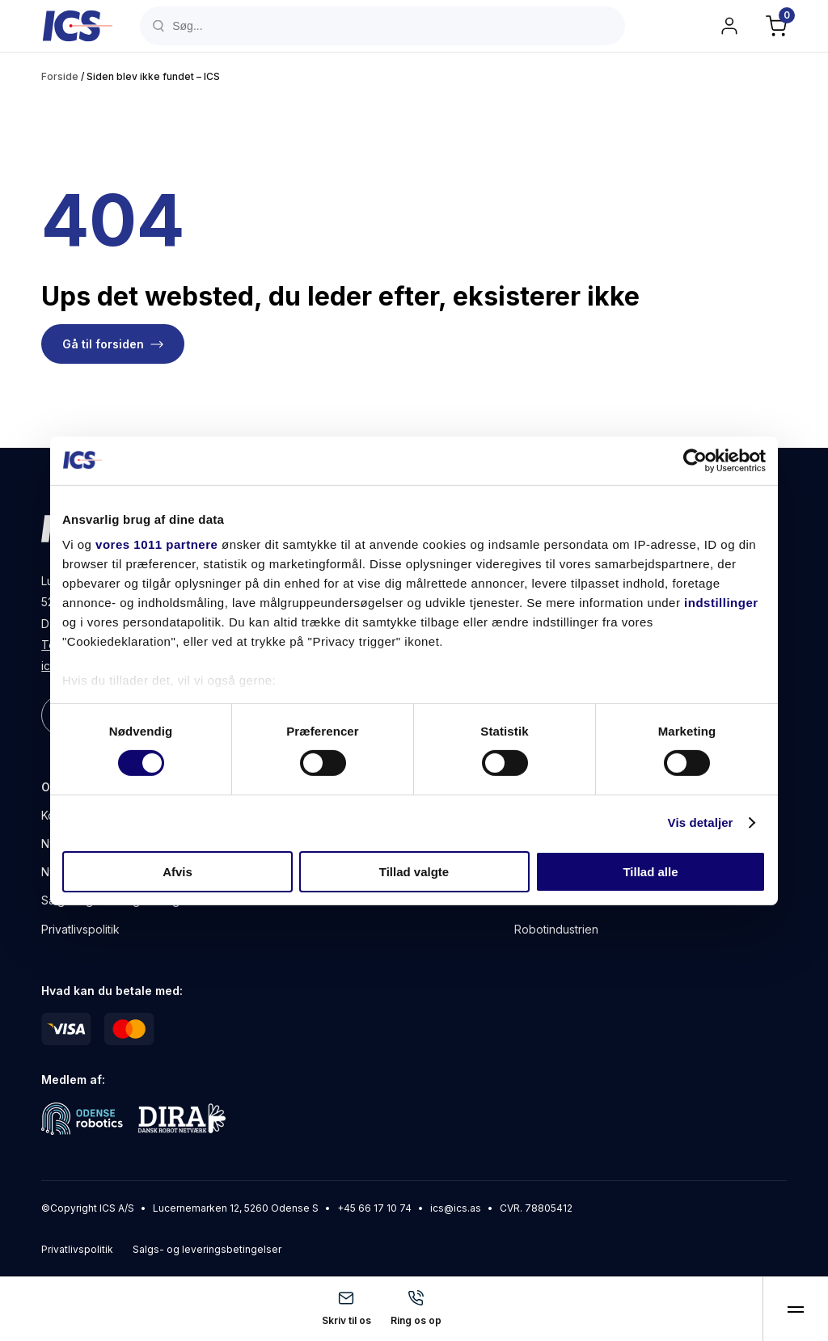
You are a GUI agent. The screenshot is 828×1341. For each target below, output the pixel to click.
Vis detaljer (700, 822)
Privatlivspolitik (80, 929)
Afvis (177, 872)
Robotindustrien (556, 929)
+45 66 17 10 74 (374, 1208)
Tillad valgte (414, 872)
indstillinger (721, 602)
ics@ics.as (455, 1208)
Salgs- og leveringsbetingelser (207, 1249)
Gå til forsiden (103, 344)
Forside (59, 76)
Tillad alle (650, 872)
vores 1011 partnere (156, 544)
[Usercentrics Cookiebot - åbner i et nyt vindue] (695, 460)
